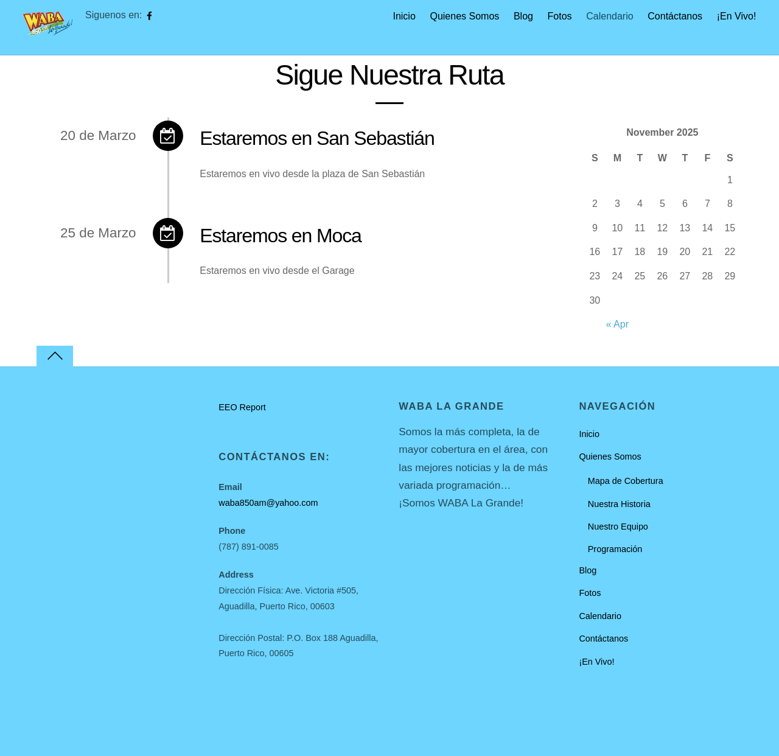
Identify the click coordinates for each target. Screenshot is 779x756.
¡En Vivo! (736, 16)
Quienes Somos (464, 16)
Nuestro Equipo (618, 526)
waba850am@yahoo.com (268, 503)
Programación (615, 549)
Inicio (404, 16)
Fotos (560, 16)
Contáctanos (675, 16)
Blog (523, 16)
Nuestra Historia (619, 504)
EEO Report (242, 407)
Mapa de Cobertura (625, 481)
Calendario (609, 16)
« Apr (617, 324)
